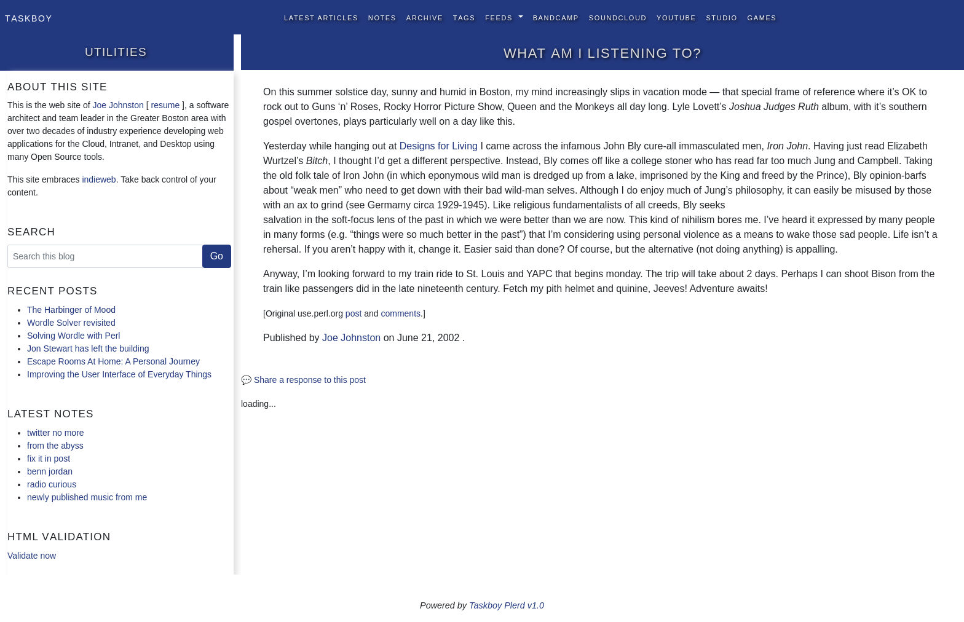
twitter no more (55, 433)
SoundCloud (618, 17)
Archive (424, 17)
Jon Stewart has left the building (88, 348)
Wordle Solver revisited (71, 323)
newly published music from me (87, 497)
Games (762, 17)
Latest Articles (321, 17)
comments (401, 313)
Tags (464, 17)
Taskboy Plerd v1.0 (506, 605)
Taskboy (28, 17)
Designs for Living (439, 146)
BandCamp (556, 17)
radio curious (51, 484)
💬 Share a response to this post (303, 380)
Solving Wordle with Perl (73, 336)
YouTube (676, 17)
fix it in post (48, 458)
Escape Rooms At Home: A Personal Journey (113, 361)
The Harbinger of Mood (71, 310)
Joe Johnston (118, 105)
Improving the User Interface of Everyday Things (119, 374)
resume (165, 105)
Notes (382, 17)
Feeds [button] (500, 17)
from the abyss (55, 446)
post (354, 313)
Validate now (31, 556)
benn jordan (50, 471)
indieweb (99, 179)
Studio (721, 17)
